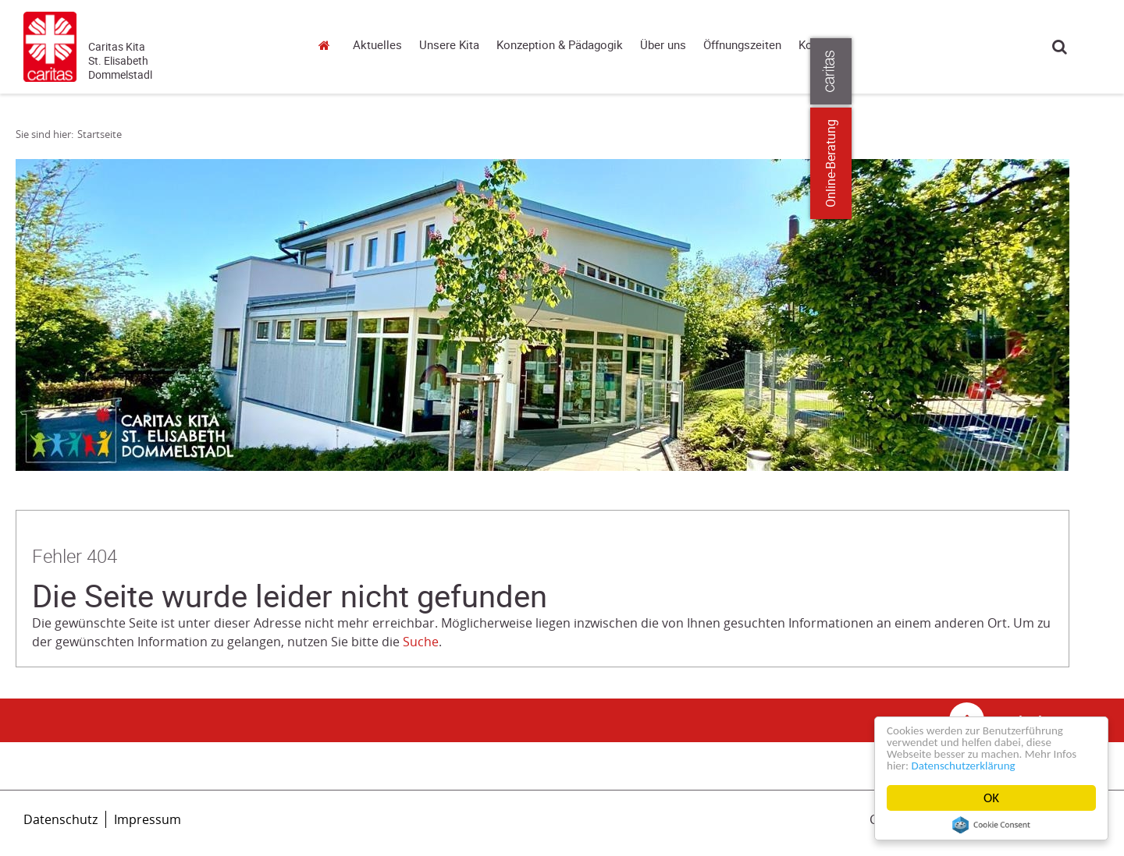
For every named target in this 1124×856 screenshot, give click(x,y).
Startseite (327, 44)
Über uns (663, 45)
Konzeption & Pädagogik (559, 45)
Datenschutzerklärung (1003, 765)
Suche (1059, 46)
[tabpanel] (542, 315)
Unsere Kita (449, 45)
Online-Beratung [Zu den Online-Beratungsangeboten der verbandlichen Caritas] (1102, 163)
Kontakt (819, 45)
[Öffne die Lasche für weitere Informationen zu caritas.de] (1102, 71)
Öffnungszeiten (742, 45)
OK (991, 798)
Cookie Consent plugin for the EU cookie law (991, 824)
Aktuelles (377, 45)
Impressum (147, 819)
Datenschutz (60, 819)
